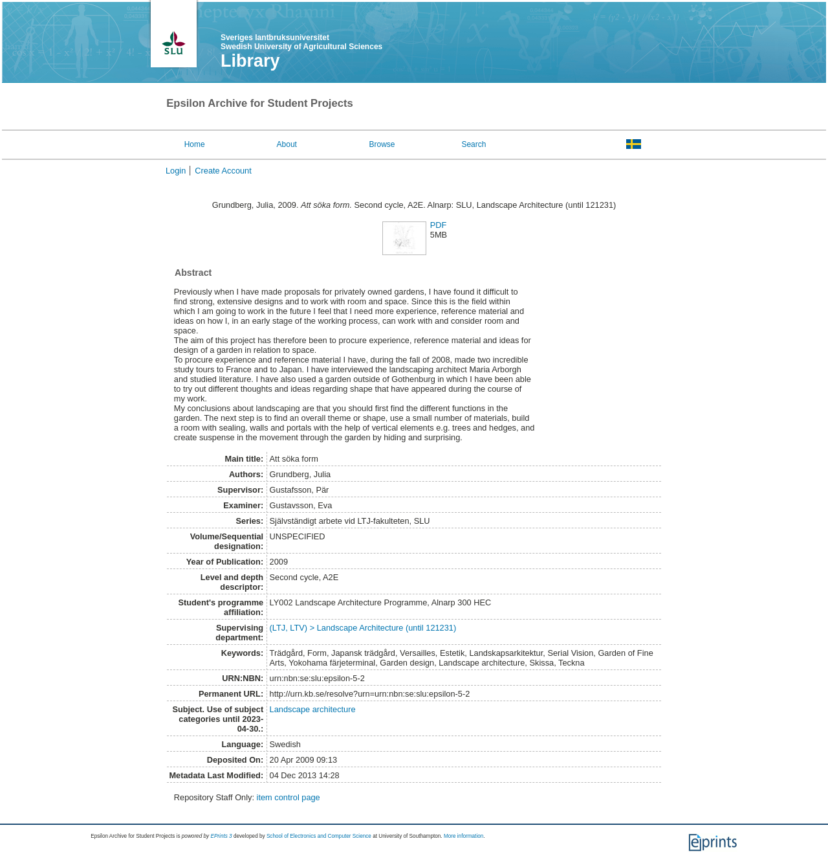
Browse (382, 144)
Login (176, 170)
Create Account (223, 170)
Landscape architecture (313, 709)
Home (194, 144)
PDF (438, 225)
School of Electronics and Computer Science (319, 836)
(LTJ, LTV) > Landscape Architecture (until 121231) (363, 628)
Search (473, 144)
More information (463, 836)
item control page (288, 797)
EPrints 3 (221, 836)
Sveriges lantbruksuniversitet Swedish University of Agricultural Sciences (301, 42)
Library (250, 61)
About (287, 144)
